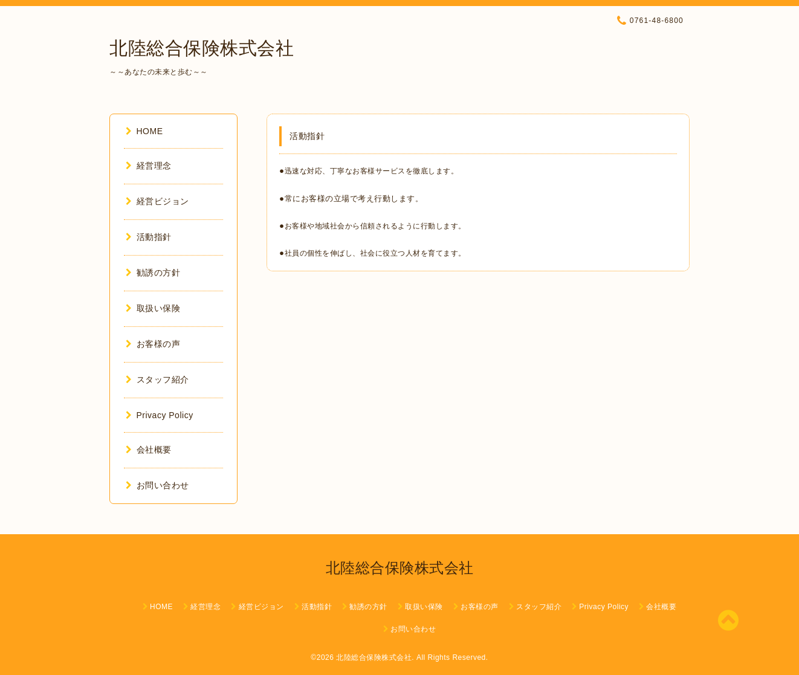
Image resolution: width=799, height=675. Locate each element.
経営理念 (149, 165)
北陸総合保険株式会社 (201, 48)
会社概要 (149, 449)
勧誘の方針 (153, 272)
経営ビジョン (157, 201)
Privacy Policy (159, 415)
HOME (144, 131)
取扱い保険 (153, 308)
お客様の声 (153, 344)
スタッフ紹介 (157, 379)
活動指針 (149, 237)
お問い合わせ (157, 485)
